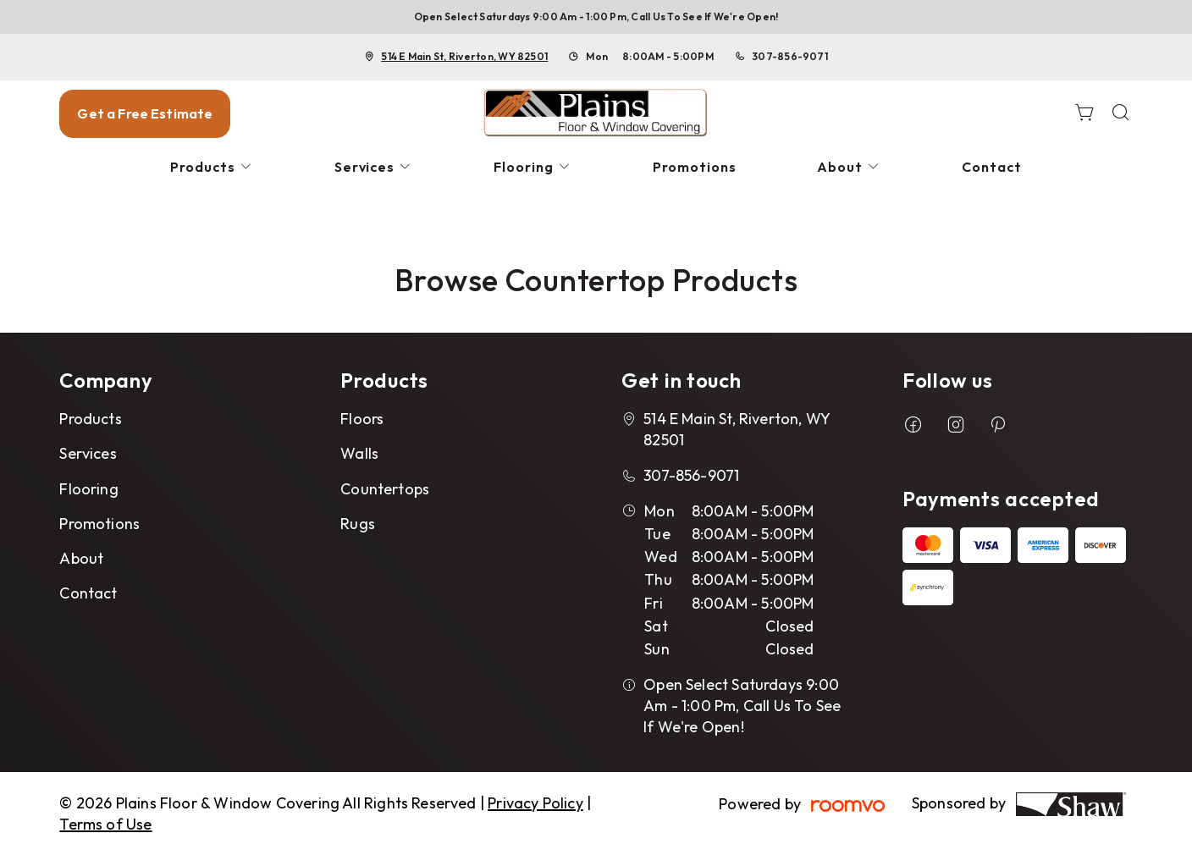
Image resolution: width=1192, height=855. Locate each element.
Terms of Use (105, 824)
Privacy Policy (535, 803)
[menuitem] (212, 167)
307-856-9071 (790, 56)
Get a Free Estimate (144, 113)
